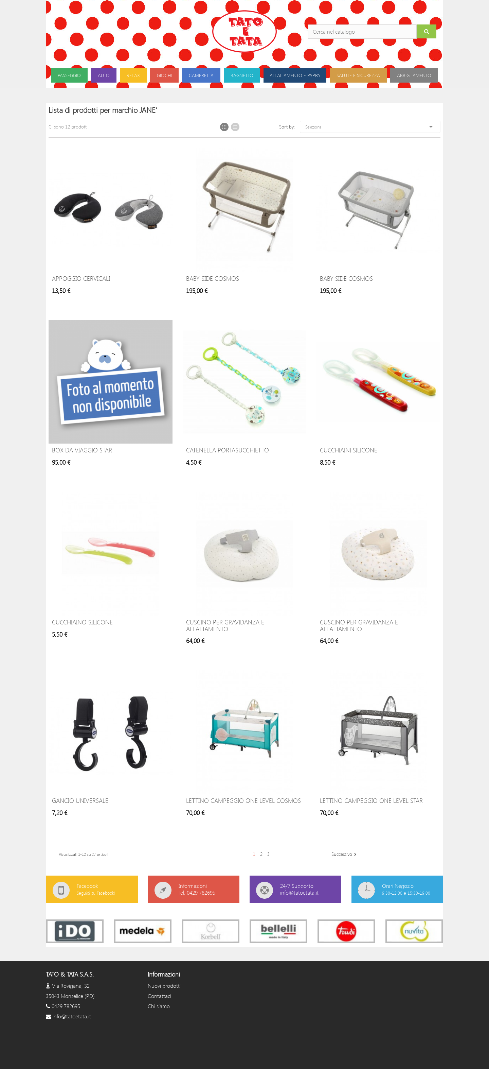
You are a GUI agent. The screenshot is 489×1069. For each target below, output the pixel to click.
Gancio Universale (80, 800)
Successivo (344, 854)
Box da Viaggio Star (82, 450)
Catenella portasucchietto (227, 450)
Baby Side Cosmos (212, 278)
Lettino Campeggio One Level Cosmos (243, 800)
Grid (224, 127)
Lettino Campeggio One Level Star (371, 800)
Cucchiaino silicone (82, 622)
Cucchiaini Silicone (348, 450)
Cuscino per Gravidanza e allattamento (225, 625)
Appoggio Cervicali (81, 278)
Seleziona (370, 127)
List (235, 127)
